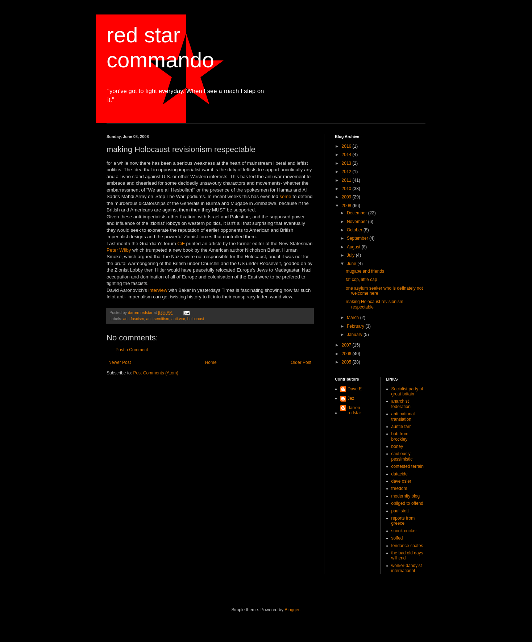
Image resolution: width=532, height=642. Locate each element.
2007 (347, 345)
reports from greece (403, 521)
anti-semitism (157, 318)
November (357, 221)
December (357, 212)
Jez (351, 398)
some (285, 196)
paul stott (400, 510)
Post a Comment (132, 349)
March (353, 317)
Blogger (291, 609)
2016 (347, 146)
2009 (347, 197)
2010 (347, 188)
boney (397, 446)
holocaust (195, 318)
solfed (397, 538)
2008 (347, 205)
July (351, 255)
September (358, 238)
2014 (347, 154)
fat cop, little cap (361, 279)
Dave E (355, 388)
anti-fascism (133, 318)
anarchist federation (401, 404)
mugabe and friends (365, 271)
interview (157, 290)
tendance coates (407, 545)
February (356, 326)
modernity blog (405, 496)
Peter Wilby (119, 250)
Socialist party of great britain (407, 391)
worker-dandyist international (406, 568)
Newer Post (119, 362)
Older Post (301, 362)
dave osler (401, 481)
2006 (347, 353)
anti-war (178, 318)
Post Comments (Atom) (155, 372)
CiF (181, 243)
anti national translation (403, 416)
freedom (399, 488)
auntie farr (401, 426)
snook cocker (404, 530)
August (354, 246)
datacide (399, 474)
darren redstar (354, 410)
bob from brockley (399, 436)
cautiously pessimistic (402, 456)
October (355, 229)
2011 (347, 180)
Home (211, 362)
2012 (347, 171)
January (355, 334)
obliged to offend (407, 503)
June (352, 263)
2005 (347, 362)
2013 (347, 163)
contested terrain (407, 466)
